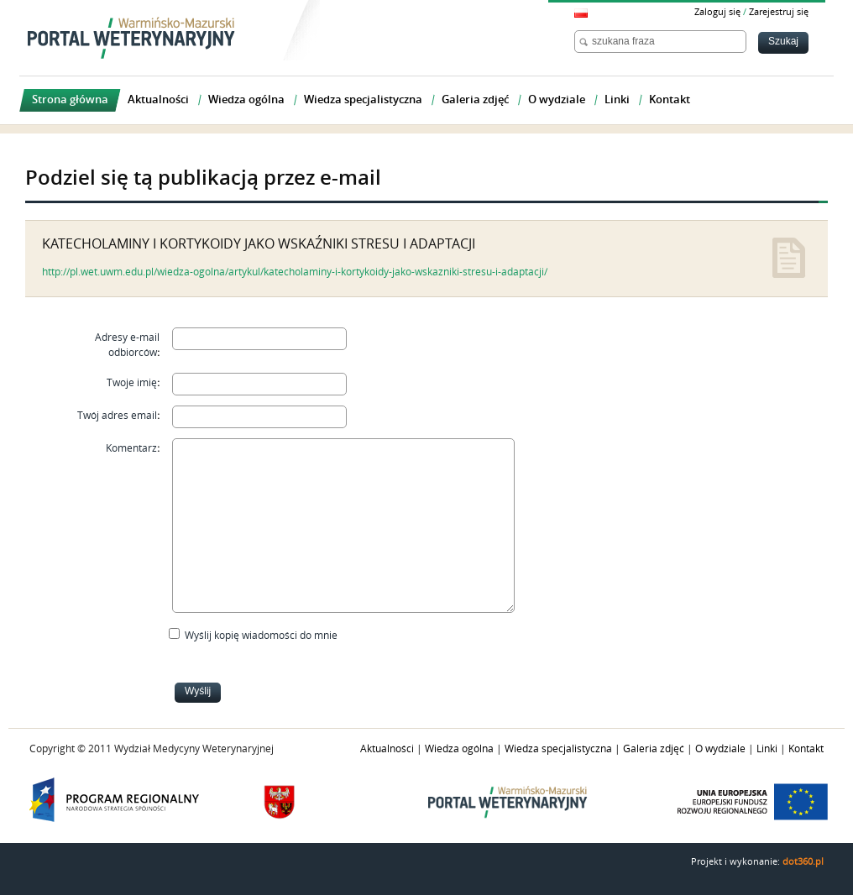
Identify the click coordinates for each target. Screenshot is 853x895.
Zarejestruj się (779, 12)
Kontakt (806, 749)
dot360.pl (803, 861)
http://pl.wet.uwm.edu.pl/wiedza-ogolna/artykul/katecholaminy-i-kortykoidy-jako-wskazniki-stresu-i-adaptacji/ (294, 272)
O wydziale (720, 749)
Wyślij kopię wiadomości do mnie (261, 635)
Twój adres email (117, 415)
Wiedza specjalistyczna (558, 749)
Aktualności (387, 749)
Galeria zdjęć (653, 749)
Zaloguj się (717, 12)
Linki (766, 749)
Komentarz (131, 448)
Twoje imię (132, 383)
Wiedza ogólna (459, 749)
